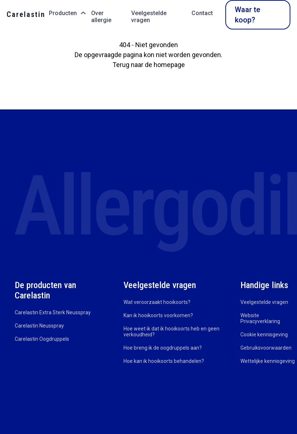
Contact (202, 13)
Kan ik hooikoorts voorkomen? (158, 315)
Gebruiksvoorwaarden (265, 348)
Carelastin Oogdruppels (42, 339)
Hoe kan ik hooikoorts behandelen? (164, 361)
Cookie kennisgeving (264, 334)
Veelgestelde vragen (149, 17)
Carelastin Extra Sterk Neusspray (53, 312)
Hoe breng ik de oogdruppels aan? (163, 348)
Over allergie (101, 17)
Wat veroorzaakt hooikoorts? (157, 302)
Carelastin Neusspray (39, 326)
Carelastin (26, 14)
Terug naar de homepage (148, 65)
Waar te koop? (247, 14)
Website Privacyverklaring (260, 318)
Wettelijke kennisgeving (267, 361)
